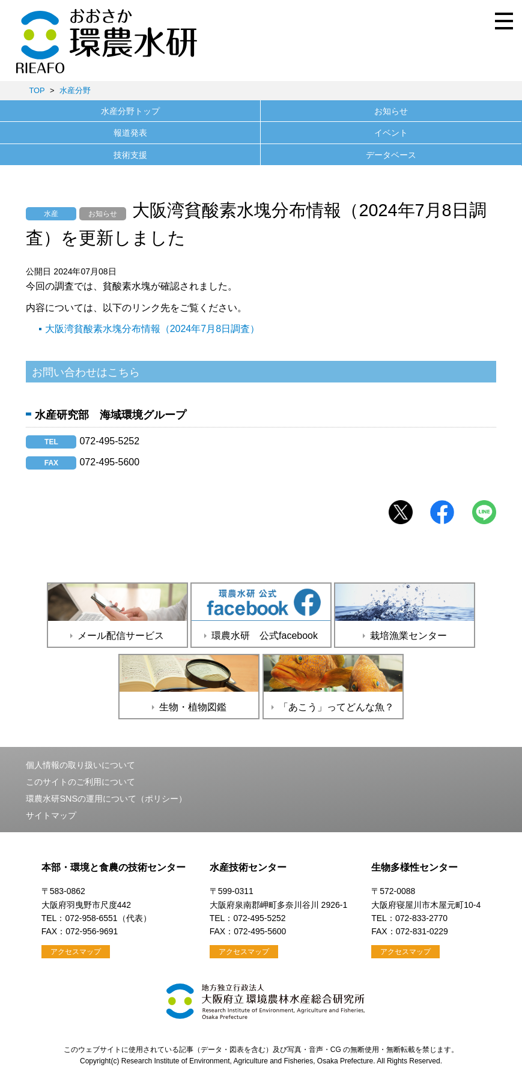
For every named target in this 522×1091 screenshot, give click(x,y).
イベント (391, 133)
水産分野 (75, 90)
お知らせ (391, 111)
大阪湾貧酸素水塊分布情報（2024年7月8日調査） (152, 329)
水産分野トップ (130, 111)
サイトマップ (51, 815)
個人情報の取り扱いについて (80, 765)
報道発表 (130, 133)
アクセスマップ (75, 951)
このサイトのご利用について (80, 782)
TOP (36, 90)
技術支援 (130, 155)
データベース (391, 155)
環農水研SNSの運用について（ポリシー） (106, 798)
